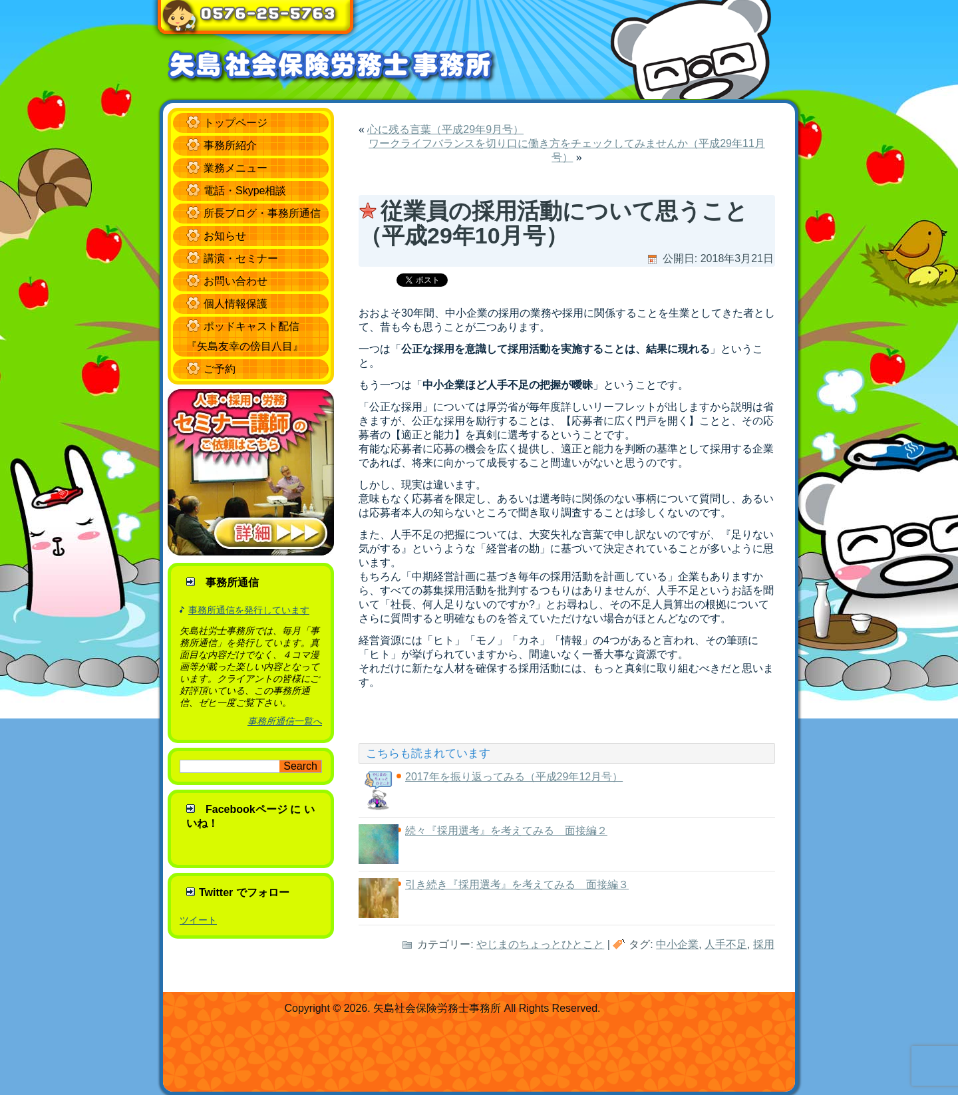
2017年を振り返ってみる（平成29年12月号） (514, 776)
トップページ (235, 122)
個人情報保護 (235, 303)
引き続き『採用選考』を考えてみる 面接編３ (517, 884)
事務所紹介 (230, 145)
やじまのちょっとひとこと (540, 944)
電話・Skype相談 (245, 190)
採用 (763, 944)
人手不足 (726, 944)
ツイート (198, 920)
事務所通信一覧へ (284, 721)
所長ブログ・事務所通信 (262, 213)
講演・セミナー (241, 258)
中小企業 (677, 944)
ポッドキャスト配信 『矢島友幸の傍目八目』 (244, 336)
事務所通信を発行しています (248, 610)
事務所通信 (232, 582)
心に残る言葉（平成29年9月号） (445, 129)
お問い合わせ (235, 281)
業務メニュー (235, 168)
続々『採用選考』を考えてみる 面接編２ (506, 830)
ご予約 (220, 369)
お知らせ (225, 235)
